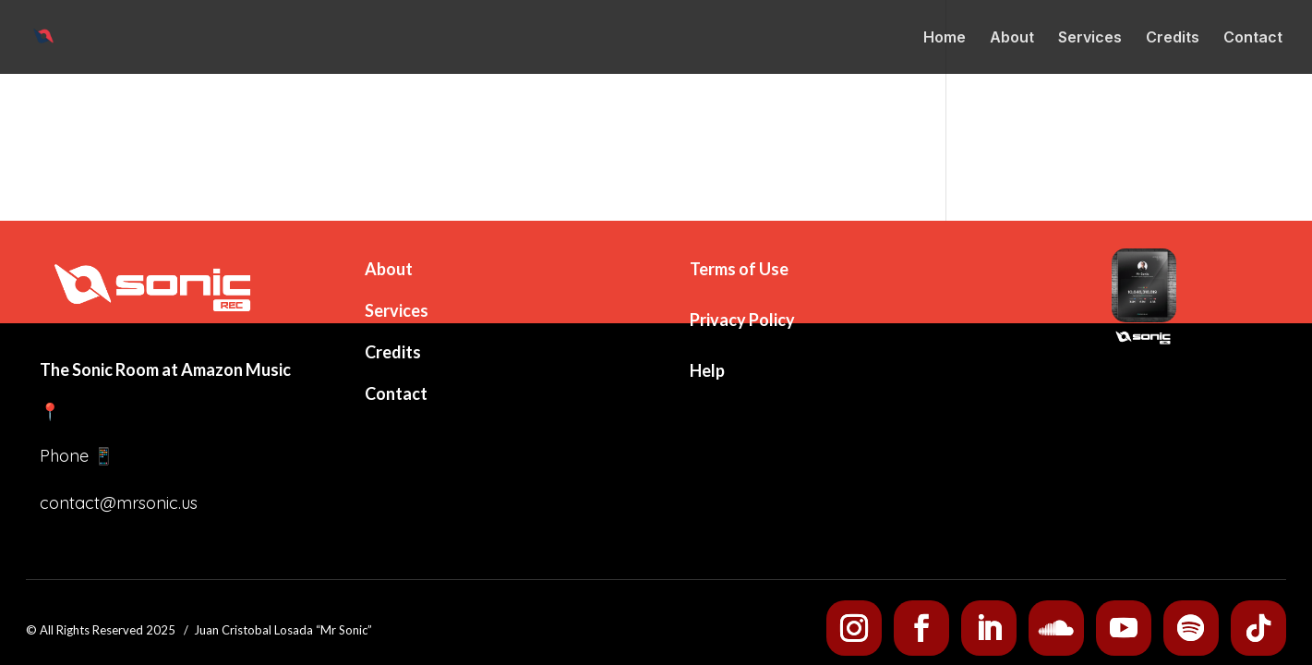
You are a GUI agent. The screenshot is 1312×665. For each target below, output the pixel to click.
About (1012, 38)
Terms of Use (739, 269)
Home (944, 38)
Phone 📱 (77, 455)
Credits (1172, 38)
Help (707, 370)
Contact (1252, 38)
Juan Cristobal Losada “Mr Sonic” (283, 630)
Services (1090, 38)
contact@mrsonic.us (119, 503)
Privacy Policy (742, 319)
